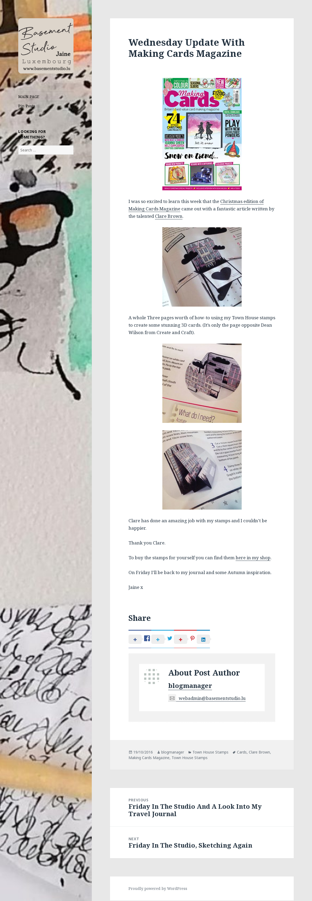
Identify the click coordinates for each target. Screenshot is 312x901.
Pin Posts (26, 105)
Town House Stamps (210, 752)
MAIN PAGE (28, 96)
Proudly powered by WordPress (158, 889)
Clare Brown (168, 216)
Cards (242, 752)
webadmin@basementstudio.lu (207, 699)
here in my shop (253, 558)
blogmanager (190, 686)
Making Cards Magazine (149, 758)
